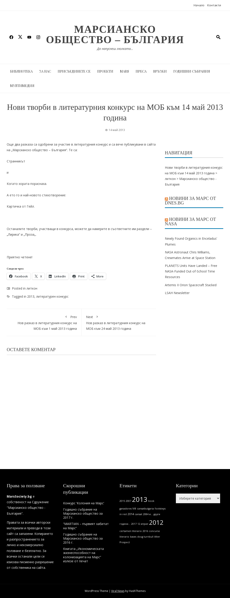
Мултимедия (22, 85)
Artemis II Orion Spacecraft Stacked (191, 285)
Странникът (16, 161)
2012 (156, 522)
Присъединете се (74, 71)
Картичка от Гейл (20, 206)
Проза (29, 234)
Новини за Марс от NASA (190, 221)
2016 (145, 531)
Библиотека (21, 71)
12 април (142, 523)
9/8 (134, 508)
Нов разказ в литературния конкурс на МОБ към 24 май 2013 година (119, 322)
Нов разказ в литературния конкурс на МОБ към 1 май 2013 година (44, 322)
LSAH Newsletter (177, 293)
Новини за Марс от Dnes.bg (190, 200)
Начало (199, 5)
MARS (124, 71)
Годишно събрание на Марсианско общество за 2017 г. (83, 513)
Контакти (214, 5)
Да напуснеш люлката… (115, 49)
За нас (45, 71)
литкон (32, 288)
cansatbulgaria (145, 508)
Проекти (105, 71)
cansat (138, 514)
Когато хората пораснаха (26, 184)
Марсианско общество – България (115, 34)
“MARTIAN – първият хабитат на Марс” (86, 526)
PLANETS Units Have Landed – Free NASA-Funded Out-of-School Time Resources (191, 271)
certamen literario (130, 531)
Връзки (160, 71)
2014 (131, 514)
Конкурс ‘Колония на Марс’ (83, 503)
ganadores (125, 508)
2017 (134, 523)
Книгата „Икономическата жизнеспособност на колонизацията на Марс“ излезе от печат (83, 555)
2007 (128, 501)
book (151, 501)
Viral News (117, 591)
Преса (141, 71)
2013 (30, 296)
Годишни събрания (191, 71)
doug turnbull (145, 536)
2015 (122, 501)
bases (133, 536)
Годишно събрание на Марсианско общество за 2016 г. (83, 538)
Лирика (13, 234)
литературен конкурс (52, 296)
